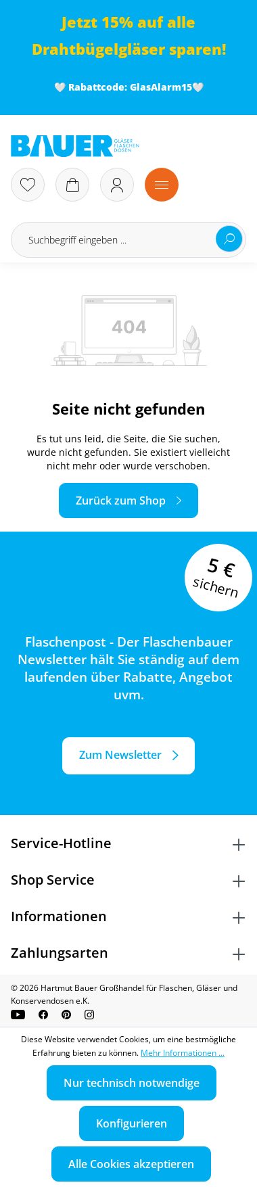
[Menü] (162, 185)
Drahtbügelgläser (98, 49)
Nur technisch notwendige (132, 1082)
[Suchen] (229, 238)
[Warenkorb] (72, 185)
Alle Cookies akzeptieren (131, 1164)
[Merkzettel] (28, 185)
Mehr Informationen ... (183, 1052)
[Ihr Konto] (117, 185)
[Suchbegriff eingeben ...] (128, 240)
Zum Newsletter (120, 754)
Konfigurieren (131, 1123)
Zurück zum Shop (121, 500)
